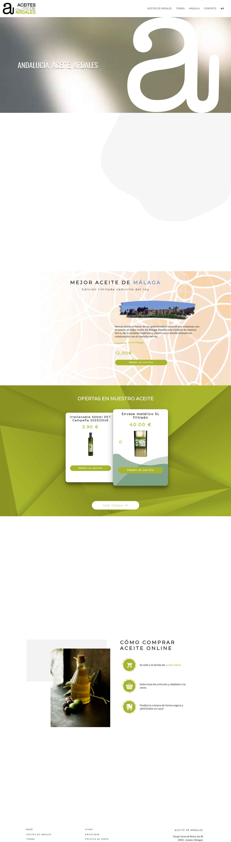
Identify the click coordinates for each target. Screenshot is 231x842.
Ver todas (115, 507)
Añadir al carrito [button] (141, 363)
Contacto (210, 8)
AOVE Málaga (136, 342)
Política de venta (97, 839)
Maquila (194, 8)
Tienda (180, 8)
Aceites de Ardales (159, 8)
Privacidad (92, 834)
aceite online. (173, 666)
